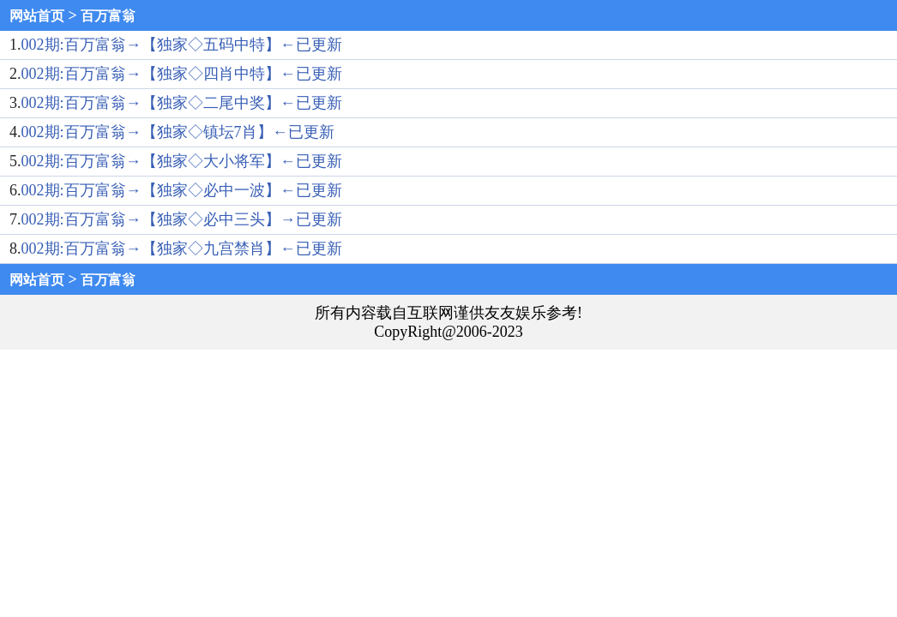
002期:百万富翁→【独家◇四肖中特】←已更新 (181, 73)
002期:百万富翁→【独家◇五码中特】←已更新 (181, 44)
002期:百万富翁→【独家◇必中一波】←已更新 (181, 190)
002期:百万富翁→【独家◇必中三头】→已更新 (181, 219)
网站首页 (36, 16)
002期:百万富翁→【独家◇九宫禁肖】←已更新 (181, 248)
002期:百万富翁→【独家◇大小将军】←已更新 (181, 161)
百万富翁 (108, 16)
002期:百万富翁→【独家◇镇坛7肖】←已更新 (177, 132)
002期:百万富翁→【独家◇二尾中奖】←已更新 (181, 102)
